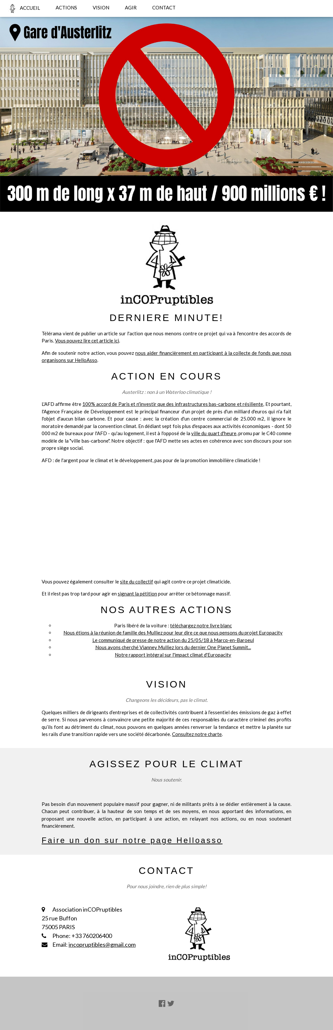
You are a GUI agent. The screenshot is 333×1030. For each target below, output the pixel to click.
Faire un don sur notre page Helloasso (132, 840)
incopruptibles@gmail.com (102, 944)
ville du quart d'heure (213, 433)
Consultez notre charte (197, 734)
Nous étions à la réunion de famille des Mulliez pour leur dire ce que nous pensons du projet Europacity (173, 632)
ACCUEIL (24, 8)
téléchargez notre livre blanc (201, 625)
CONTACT (164, 7)
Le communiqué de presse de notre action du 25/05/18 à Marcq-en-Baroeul (173, 640)
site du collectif (136, 581)
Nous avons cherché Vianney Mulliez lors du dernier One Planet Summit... (173, 647)
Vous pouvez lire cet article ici (87, 340)
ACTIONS (66, 7)
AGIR (131, 7)
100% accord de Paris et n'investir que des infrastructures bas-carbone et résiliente (172, 404)
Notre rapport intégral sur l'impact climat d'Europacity (173, 655)
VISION (101, 7)
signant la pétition (137, 593)
